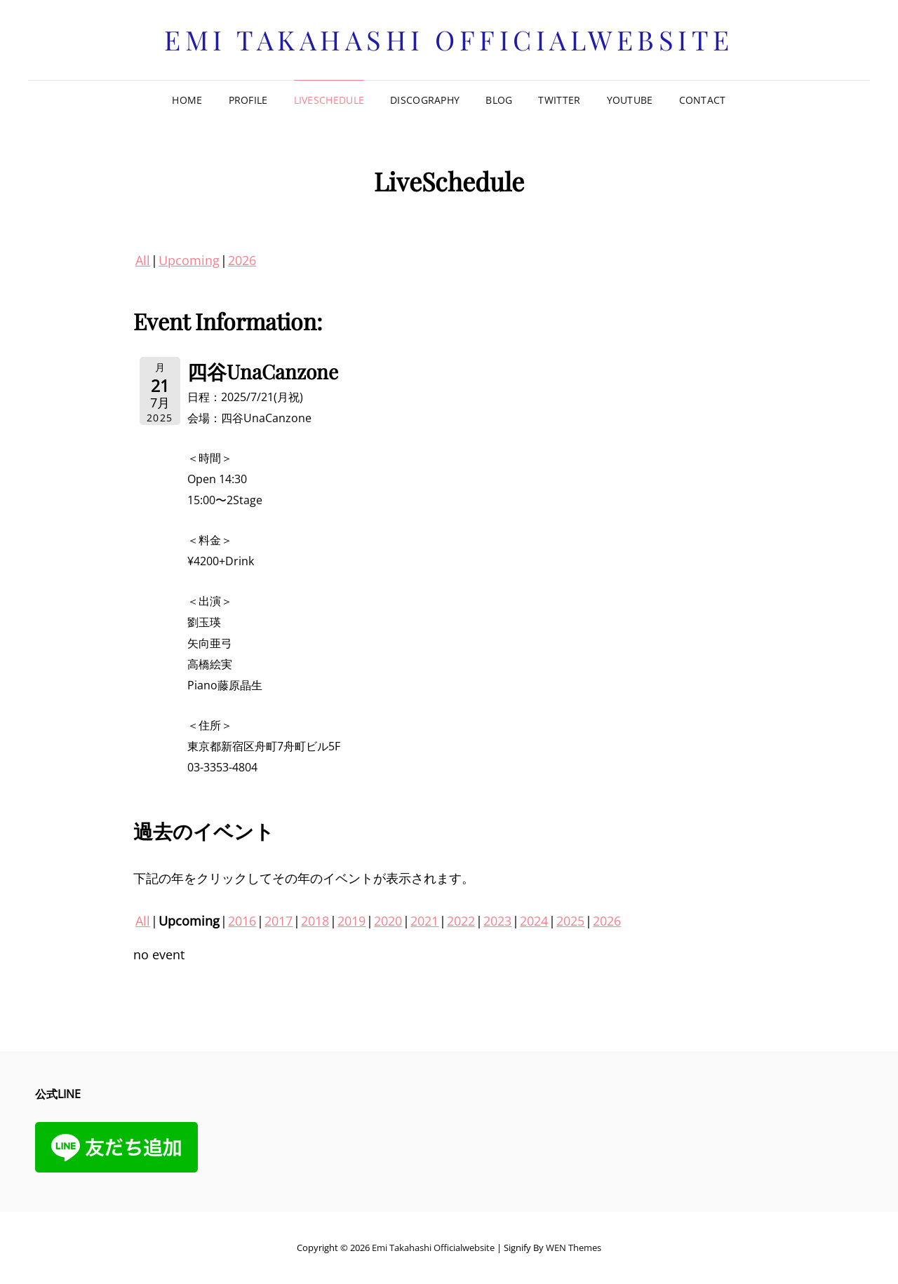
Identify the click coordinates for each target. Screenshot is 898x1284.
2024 (534, 920)
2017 (278, 920)
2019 (351, 920)
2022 (461, 920)
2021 (424, 920)
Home (187, 100)
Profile (248, 100)
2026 (242, 260)
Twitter (559, 100)
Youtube (630, 100)
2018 (315, 920)
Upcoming (189, 260)
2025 (570, 920)
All (142, 260)
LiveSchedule (329, 100)
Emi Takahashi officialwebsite (449, 40)
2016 (242, 920)
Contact (702, 100)
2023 (497, 920)
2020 (388, 920)
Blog (498, 100)
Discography (425, 100)
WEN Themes (573, 1247)
